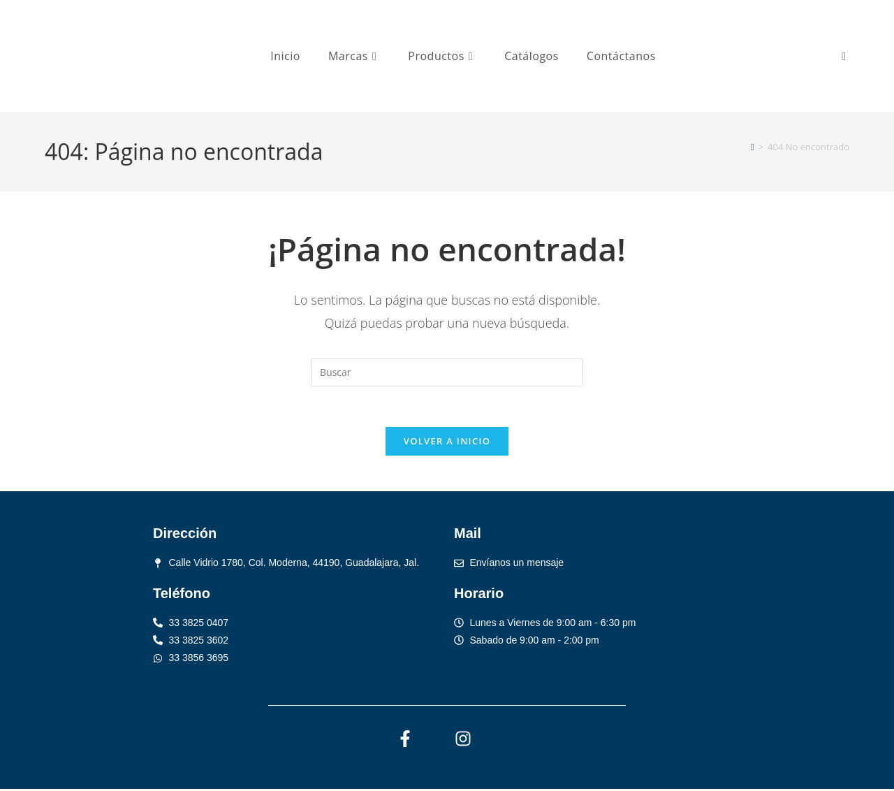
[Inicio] (752, 146)
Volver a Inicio (447, 443)
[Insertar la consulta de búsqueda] (447, 372)
